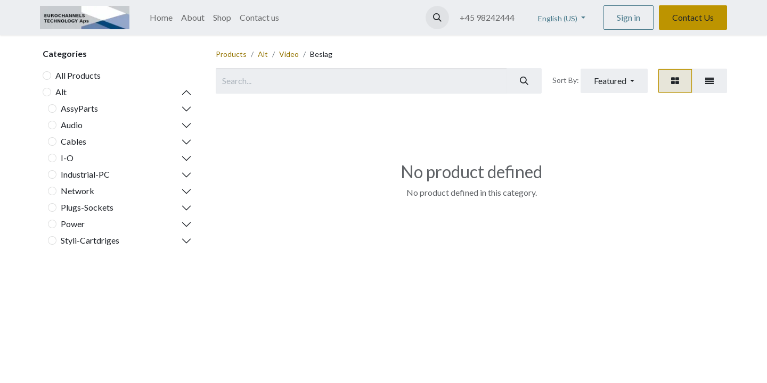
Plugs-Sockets (87, 207)
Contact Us (693, 17)
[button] (437, 17)
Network (77, 191)
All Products (78, 75)
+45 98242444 (487, 17)
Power (73, 224)
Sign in (628, 17)
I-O (67, 158)
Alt (61, 92)
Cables (73, 141)
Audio (72, 125)
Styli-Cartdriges (90, 240)
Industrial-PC (85, 174)
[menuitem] (161, 17)
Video (289, 54)
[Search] (524, 81)
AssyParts (79, 108)
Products (231, 54)
